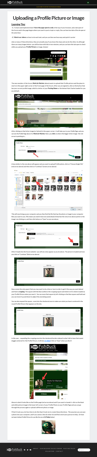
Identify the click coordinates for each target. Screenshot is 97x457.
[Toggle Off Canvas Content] (88, 2)
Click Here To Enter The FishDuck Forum (48, 6)
